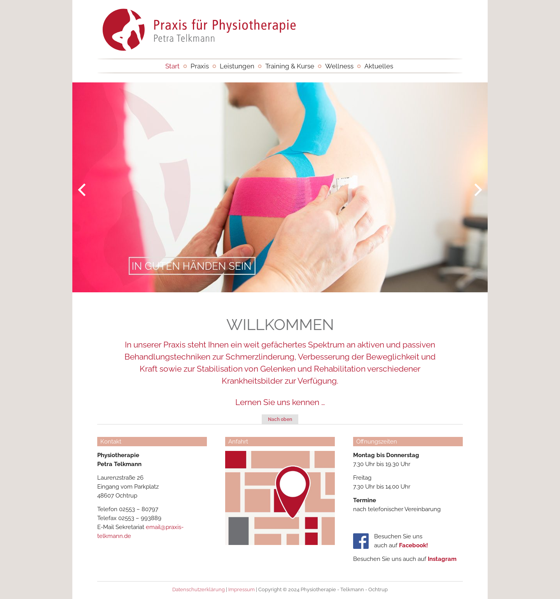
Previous (78, 190)
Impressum (241, 589)
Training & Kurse (289, 66)
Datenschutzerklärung (198, 589)
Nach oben (280, 419)
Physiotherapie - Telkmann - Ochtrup (199, 27)
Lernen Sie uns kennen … (280, 402)
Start (172, 66)
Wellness (339, 66)
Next (482, 190)
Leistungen (237, 66)
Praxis (200, 66)
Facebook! (413, 545)
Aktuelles (378, 66)
